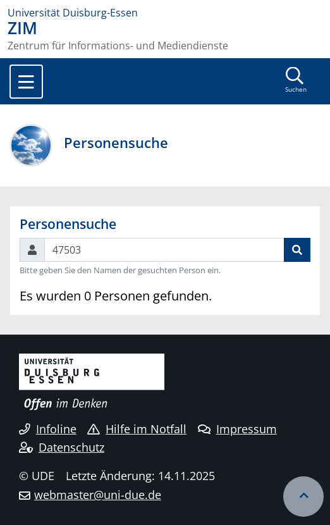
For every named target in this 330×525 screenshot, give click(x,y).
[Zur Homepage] (165, 12)
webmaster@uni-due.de (97, 494)
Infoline (47, 428)
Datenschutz (61, 447)
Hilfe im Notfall (136, 428)
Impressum (237, 428)
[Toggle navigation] (26, 82)
